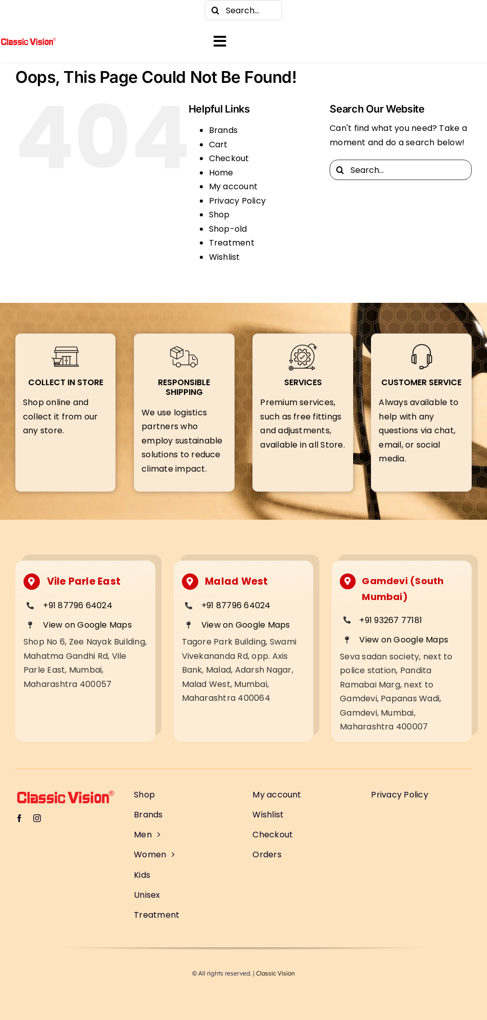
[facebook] (20, 10)
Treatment (231, 243)
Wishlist (224, 257)
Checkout (229, 158)
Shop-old (228, 229)
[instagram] (41, 10)
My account (233, 186)
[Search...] (243, 10)
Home (221, 173)
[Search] (215, 10)
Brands (223, 130)
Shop (219, 214)
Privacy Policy (237, 201)
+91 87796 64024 (77, 605)
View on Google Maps (87, 625)
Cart (218, 144)
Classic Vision (275, 973)
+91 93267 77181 (390, 620)
